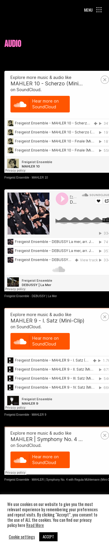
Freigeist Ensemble (16, 177)
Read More (35, 525)
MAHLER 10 (40, 177)
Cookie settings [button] (22, 537)
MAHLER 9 (39, 414)
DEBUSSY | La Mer (44, 296)
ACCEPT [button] (48, 537)
